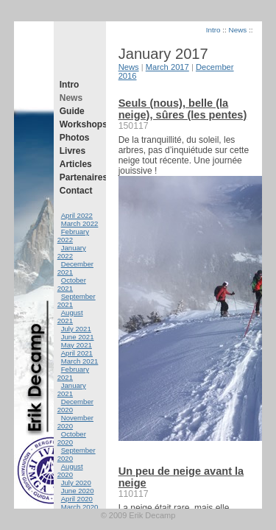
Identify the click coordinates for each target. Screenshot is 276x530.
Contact (76, 191)
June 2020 (77, 491)
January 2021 (71, 389)
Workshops (80, 124)
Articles (76, 164)
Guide (72, 111)
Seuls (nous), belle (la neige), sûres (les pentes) (182, 109)
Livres (72, 151)
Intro (69, 85)
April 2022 (77, 215)
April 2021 (77, 353)
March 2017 (167, 67)
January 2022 (71, 252)
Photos (75, 137)
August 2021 (70, 316)
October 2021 (71, 284)
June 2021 (77, 337)
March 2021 (80, 361)
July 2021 (76, 329)
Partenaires (80, 177)
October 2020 (71, 438)
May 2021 (76, 345)
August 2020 (70, 470)
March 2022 (80, 223)
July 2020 (76, 482)
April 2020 (77, 499)
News (71, 98)
